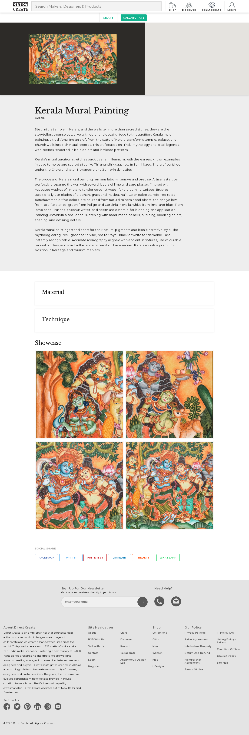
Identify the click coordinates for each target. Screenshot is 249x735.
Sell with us (96, 646)
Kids (155, 659)
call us (160, 601)
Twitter (71, 557)
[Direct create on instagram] (48, 706)
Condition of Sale (228, 649)
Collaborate (212, 6)
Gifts (156, 639)
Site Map (222, 662)
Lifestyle (158, 666)
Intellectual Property (198, 646)
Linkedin (119, 557)
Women (158, 653)
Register (94, 666)
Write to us (176, 601)
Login (231, 6)
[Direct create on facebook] (7, 706)
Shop (172, 6)
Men (155, 646)
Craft (108, 17)
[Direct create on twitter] (18, 706)
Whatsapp (168, 557)
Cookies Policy (226, 656)
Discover (189, 6)
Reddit (143, 557)
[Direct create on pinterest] (28, 706)
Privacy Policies (195, 632)
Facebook (46, 557)
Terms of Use (194, 669)
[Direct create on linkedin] (38, 706)
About (92, 632)
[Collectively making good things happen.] (22, 7)
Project (125, 646)
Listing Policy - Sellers (226, 641)
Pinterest (95, 557)
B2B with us (96, 639)
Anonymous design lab (133, 661)
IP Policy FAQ (225, 632)
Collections (160, 632)
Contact (93, 653)
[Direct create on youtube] (59, 706)
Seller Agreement (196, 639)
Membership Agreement (193, 661)
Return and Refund (197, 653)
